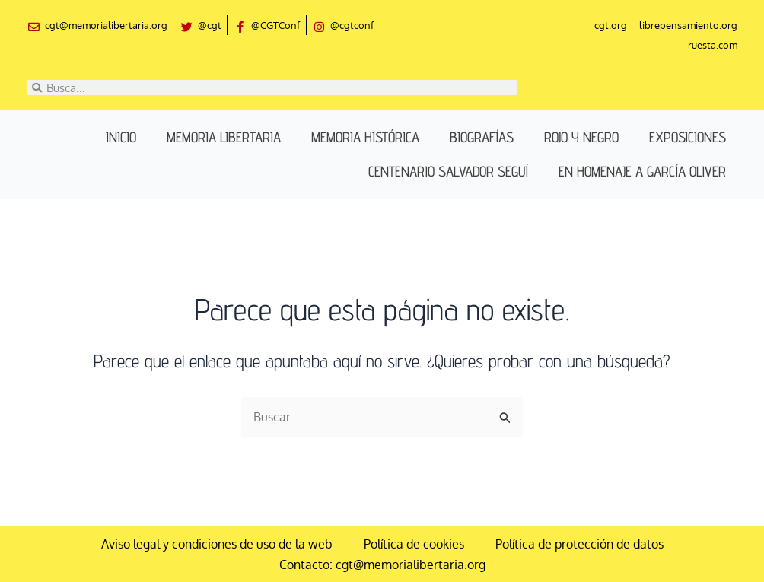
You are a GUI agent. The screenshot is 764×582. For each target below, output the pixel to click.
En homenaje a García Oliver (642, 172)
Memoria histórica (365, 137)
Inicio (121, 137)
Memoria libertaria (224, 137)
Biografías (482, 137)
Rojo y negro (581, 137)
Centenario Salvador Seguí (448, 172)
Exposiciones (687, 137)
